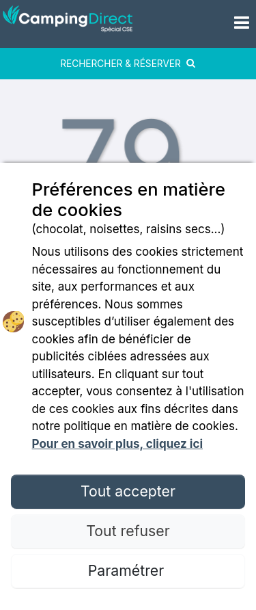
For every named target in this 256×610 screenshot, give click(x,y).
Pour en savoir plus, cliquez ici (117, 444)
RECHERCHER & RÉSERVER (128, 63)
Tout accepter (128, 491)
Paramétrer (128, 570)
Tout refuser (127, 531)
